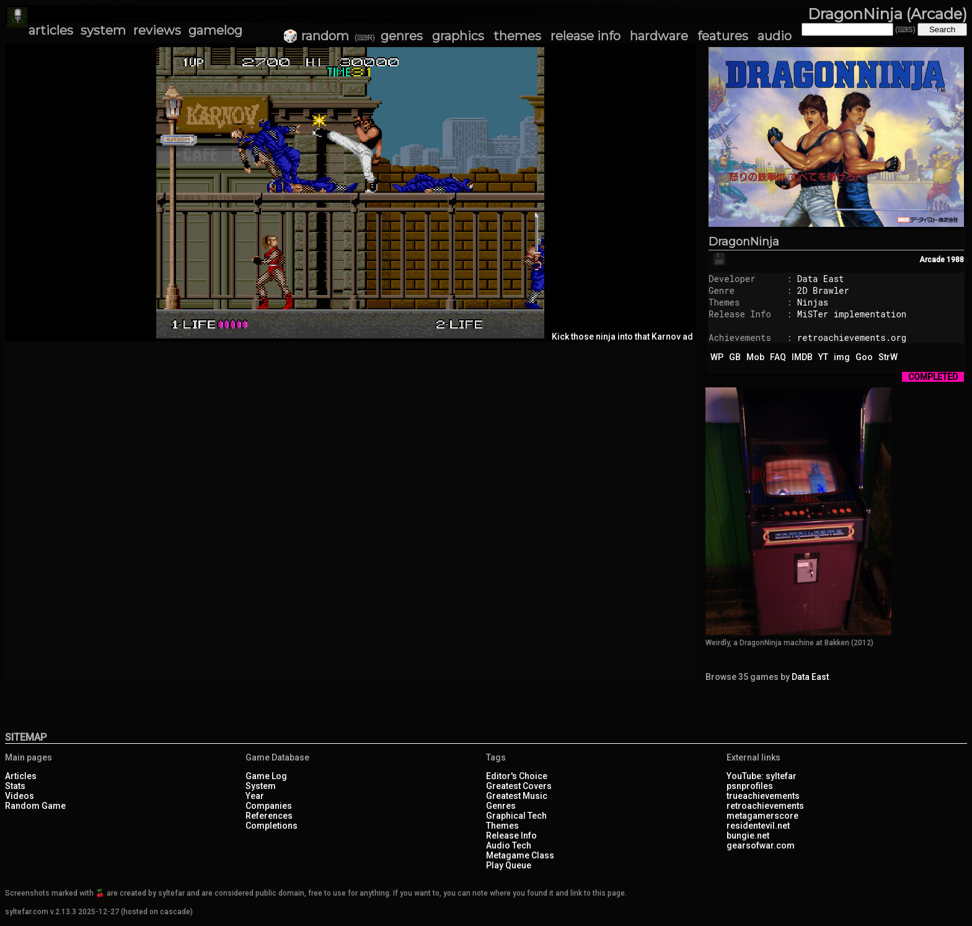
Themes (502, 826)
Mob (755, 357)
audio (775, 36)
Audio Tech (508, 845)
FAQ (778, 357)
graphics (458, 36)
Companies (268, 806)
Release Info (511, 835)
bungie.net (748, 835)
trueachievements (763, 796)
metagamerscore (762, 816)
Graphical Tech (516, 816)
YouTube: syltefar (762, 776)
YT (823, 357)
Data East (820, 278)
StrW (888, 357)
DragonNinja (744, 242)
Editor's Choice (516, 776)
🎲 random (316, 36)
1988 (955, 259)
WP (716, 357)
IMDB (802, 357)
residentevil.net (758, 826)
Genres (501, 806)
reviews (157, 30)
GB (735, 357)
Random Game (35, 806)
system (103, 30)
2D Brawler (823, 290)
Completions (271, 826)
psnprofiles (750, 786)
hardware (659, 36)
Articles (21, 776)
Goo (864, 357)
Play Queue (508, 865)
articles (51, 30)
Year (254, 796)
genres (402, 36)
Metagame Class (520, 855)
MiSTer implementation (851, 314)
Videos (19, 796)
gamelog (215, 30)
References (269, 816)
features (722, 36)
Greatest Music (516, 796)
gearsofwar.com (761, 845)
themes (517, 36)
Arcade (932, 259)
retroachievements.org (851, 337)
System (260, 786)
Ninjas (812, 302)
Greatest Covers (519, 786)
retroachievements (765, 806)
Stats (15, 786)
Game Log (266, 776)
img (842, 357)
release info (585, 36)
